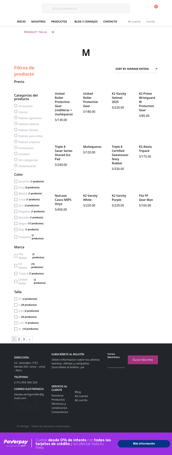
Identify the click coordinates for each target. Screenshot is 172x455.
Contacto (110, 21)
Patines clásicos (26, 124)
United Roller (30, 281)
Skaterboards (25, 166)
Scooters (22, 154)
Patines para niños (28, 136)
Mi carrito (81, 400)
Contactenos (59, 412)
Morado (28, 217)
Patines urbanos (27, 142)
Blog (78, 392)
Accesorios (23, 106)
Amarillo (29, 181)
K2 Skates (30, 265)
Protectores (24, 148)
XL (26, 329)
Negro (29, 223)
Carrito (150, 21)
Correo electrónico (113, 355)
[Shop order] (135, 69)
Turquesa (30, 237)
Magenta (29, 211)
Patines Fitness (26, 130)
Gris (26, 205)
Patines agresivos (28, 118)
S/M (26, 311)
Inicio (21, 21)
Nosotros (38, 21)
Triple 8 (29, 273)
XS (25, 299)
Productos (59, 21)
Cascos (21, 112)
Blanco (28, 193)
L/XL (26, 323)
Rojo (26, 229)
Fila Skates (30, 256)
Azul (26, 187)
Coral (27, 199)
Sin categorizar (26, 160)
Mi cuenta (134, 21)
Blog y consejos (86, 21)
